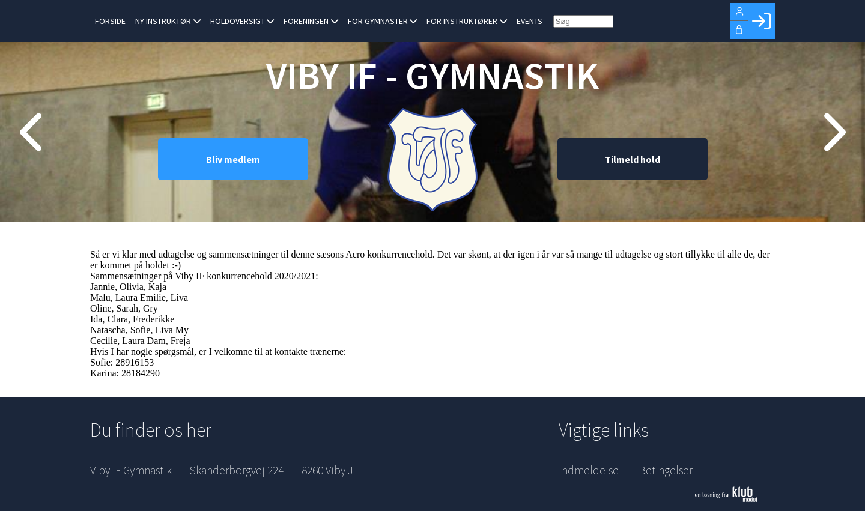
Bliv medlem (233, 159)
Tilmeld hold (632, 159)
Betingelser (666, 470)
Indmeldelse (589, 470)
